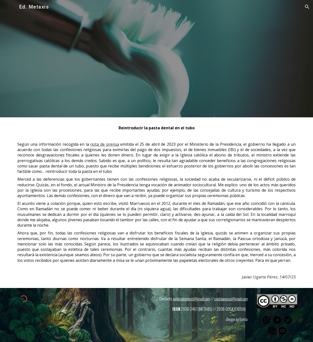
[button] (307, 7)
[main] (156, 202)
